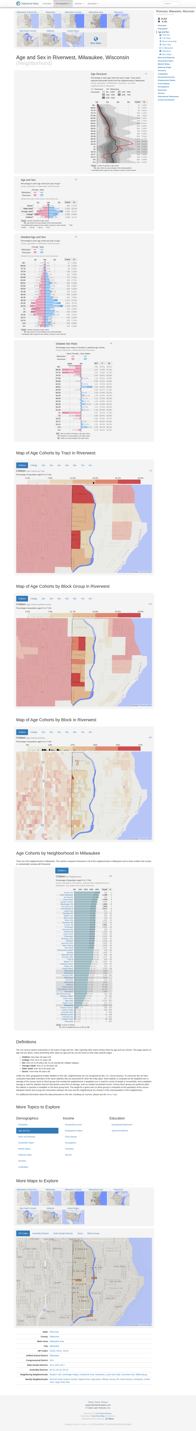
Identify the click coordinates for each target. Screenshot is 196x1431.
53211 (59, 1351)
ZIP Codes (23, 1233)
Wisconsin (54, 1332)
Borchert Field (56, 1379)
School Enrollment (120, 1131)
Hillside (105, 1379)
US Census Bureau (104, 1413)
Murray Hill (114, 1379)
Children (22, 465)
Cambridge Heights (70, 1374)
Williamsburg (141, 1374)
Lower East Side (113, 1374)
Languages (23, 1167)
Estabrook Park (87, 1374)
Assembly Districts (40, 1233)
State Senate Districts (63, 1233)
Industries (69, 1149)
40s (59, 465)
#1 (146, 74)
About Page (112, 1094)
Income (79, 3)
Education (93, 3)
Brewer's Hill (55, 1374)
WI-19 (65, 1370)
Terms (97, 1402)
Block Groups (93, 1233)
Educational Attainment (122, 1124)
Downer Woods (70, 1379)
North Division (126, 1379)
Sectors (68, 1155)
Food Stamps (71, 1137)
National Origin (25, 1155)
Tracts (80, 1233)
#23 (150, 737)
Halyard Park (84, 1379)
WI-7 (62, 1365)
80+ (90, 465)
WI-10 (52, 1370)
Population (23, 1124)
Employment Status (73, 1131)
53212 (66, 1351)
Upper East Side (62, 1382)
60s (74, 465)
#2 (76, 180)
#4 (111, 343)
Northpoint (138, 1379)
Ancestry (22, 1161)
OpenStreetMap (98, 1416)
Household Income (73, 1124)
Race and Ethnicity (26, 1137)
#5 (151, 471)
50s (67, 465)
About (91, 1402)
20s (43, 465)
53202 (52, 1351)
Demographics (63, 3)
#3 (76, 237)
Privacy (104, 1402)
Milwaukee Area (57, 1341)
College (33, 465)
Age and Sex (24, 1131)
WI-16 (58, 1370)
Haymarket (96, 1379)
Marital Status (24, 1149)
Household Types (26, 1143)
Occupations (70, 1143)
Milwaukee (54, 1336)
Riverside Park (127, 1374)
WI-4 (52, 1360)
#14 (150, 604)
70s (82, 465)
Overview (47, 3)
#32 (110, 876)
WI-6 (57, 1365)
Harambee (100, 1374)
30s (51, 465)
